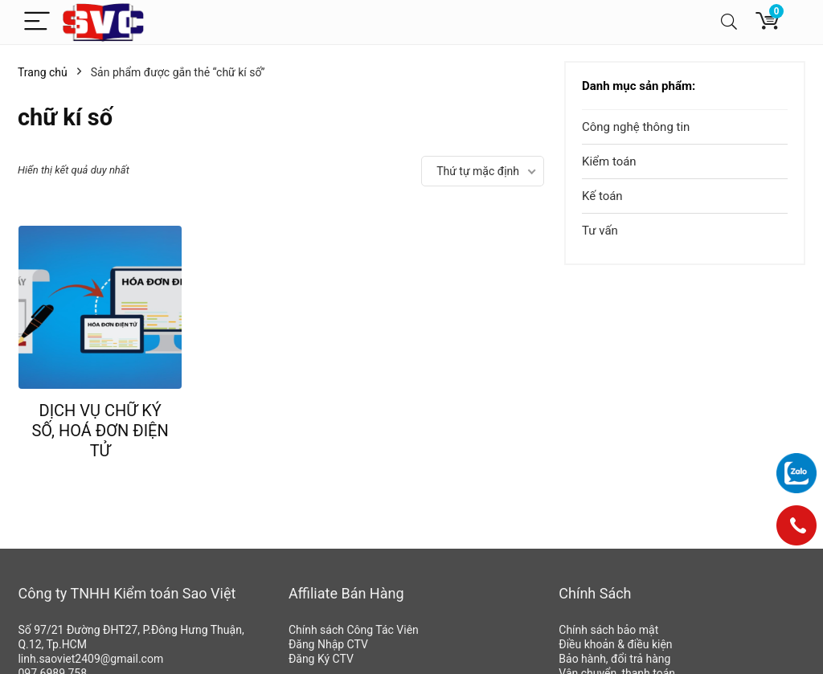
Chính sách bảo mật (608, 629)
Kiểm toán (609, 161)
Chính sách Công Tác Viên (354, 629)
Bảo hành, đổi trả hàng (614, 658)
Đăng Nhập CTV (328, 644)
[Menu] (37, 22)
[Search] (729, 22)
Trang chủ (43, 72)
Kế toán (602, 196)
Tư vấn (600, 230)
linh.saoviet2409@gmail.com (90, 658)
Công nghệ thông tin (636, 127)
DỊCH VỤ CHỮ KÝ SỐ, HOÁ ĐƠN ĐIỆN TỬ (99, 430)
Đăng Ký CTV (321, 658)
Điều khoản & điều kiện (615, 644)
